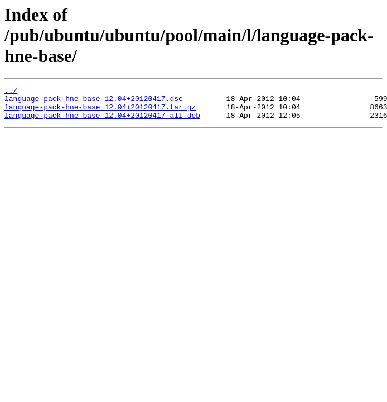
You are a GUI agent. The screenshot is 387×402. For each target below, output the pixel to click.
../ (10, 92)
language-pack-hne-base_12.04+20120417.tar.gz (100, 112)
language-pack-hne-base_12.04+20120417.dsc (93, 102)
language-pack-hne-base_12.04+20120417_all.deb (102, 122)
